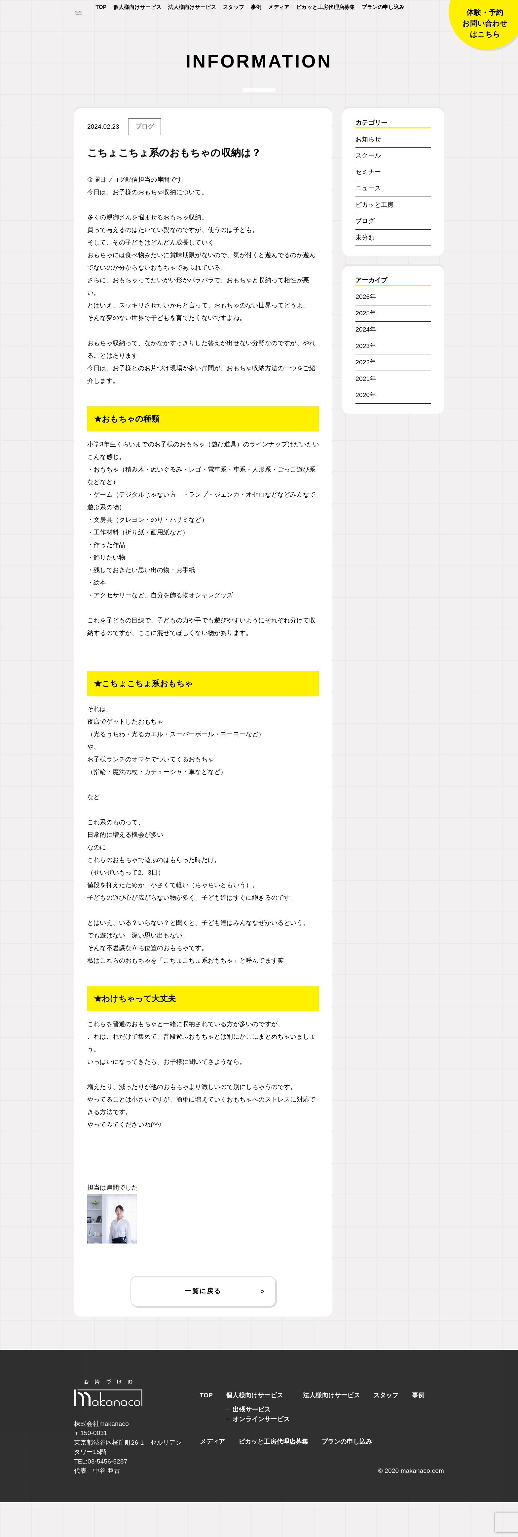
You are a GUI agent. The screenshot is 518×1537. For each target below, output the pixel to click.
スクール (368, 190)
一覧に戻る (203, 1325)
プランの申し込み (382, 27)
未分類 (365, 272)
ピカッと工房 (374, 239)
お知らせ (368, 173)
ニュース (368, 222)
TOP (100, 27)
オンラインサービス (261, 1453)
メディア (278, 27)
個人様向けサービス (137, 27)
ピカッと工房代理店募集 (325, 27)
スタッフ (233, 27)
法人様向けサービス (192, 27)
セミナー (368, 206)
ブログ (144, 161)
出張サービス (252, 1444)
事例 (256, 27)
